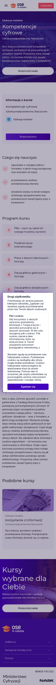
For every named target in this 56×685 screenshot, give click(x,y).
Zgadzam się (28, 386)
